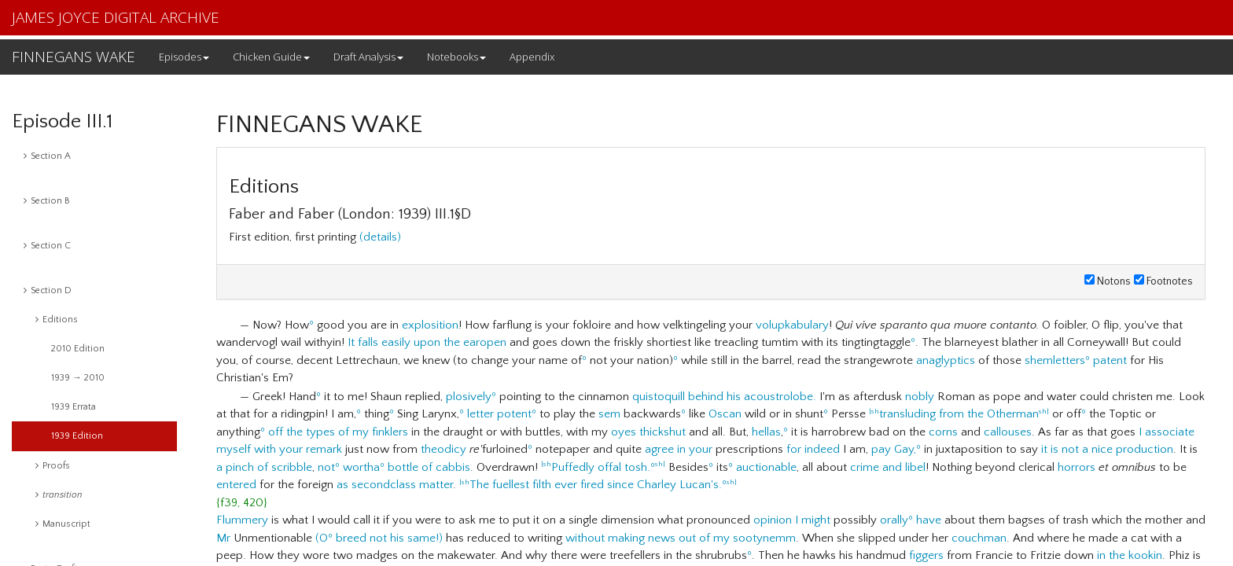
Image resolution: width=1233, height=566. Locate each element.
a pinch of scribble (264, 467)
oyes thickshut (648, 432)
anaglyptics (945, 360)
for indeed (813, 449)
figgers (926, 555)
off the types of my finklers (338, 432)
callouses (1008, 432)
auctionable (766, 467)
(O (321, 538)
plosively (468, 396)
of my (714, 538)
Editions (56, 319)
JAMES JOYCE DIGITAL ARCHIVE (115, 17)
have (928, 520)
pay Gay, (893, 449)
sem (609, 414)
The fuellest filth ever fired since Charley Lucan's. (595, 484)
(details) (380, 237)
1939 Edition (77, 436)
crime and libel (888, 467)
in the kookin (1129, 555)
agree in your (678, 449)
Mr (223, 538)
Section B (47, 201)
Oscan (725, 414)
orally (894, 520)
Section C (47, 246)
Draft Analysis (368, 57)
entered (236, 484)
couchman (979, 538)
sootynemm (764, 538)
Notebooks (456, 57)
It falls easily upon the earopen (427, 342)
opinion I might (791, 520)
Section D (48, 290)
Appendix (532, 57)
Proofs (52, 466)
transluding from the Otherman (959, 414)
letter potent (499, 414)
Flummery (242, 520)
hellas (766, 432)
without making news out (630, 538)
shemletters (1055, 360)
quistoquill (658, 396)
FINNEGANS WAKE (73, 56)
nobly (919, 396)
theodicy (443, 449)
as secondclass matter (395, 484)
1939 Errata (73, 407)
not (326, 467)
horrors (1076, 467)
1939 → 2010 (78, 378)
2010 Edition (78, 349)
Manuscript (62, 524)
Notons (1107, 281)
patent (1110, 360)
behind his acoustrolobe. (752, 396)
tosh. (637, 467)
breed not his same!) (389, 538)
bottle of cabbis (429, 467)
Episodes (184, 57)
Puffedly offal (586, 467)
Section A (47, 156)
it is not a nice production (1107, 449)
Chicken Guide (271, 57)
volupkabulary (792, 325)
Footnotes (1163, 281)
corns (943, 432)
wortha (361, 467)
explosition (430, 325)
